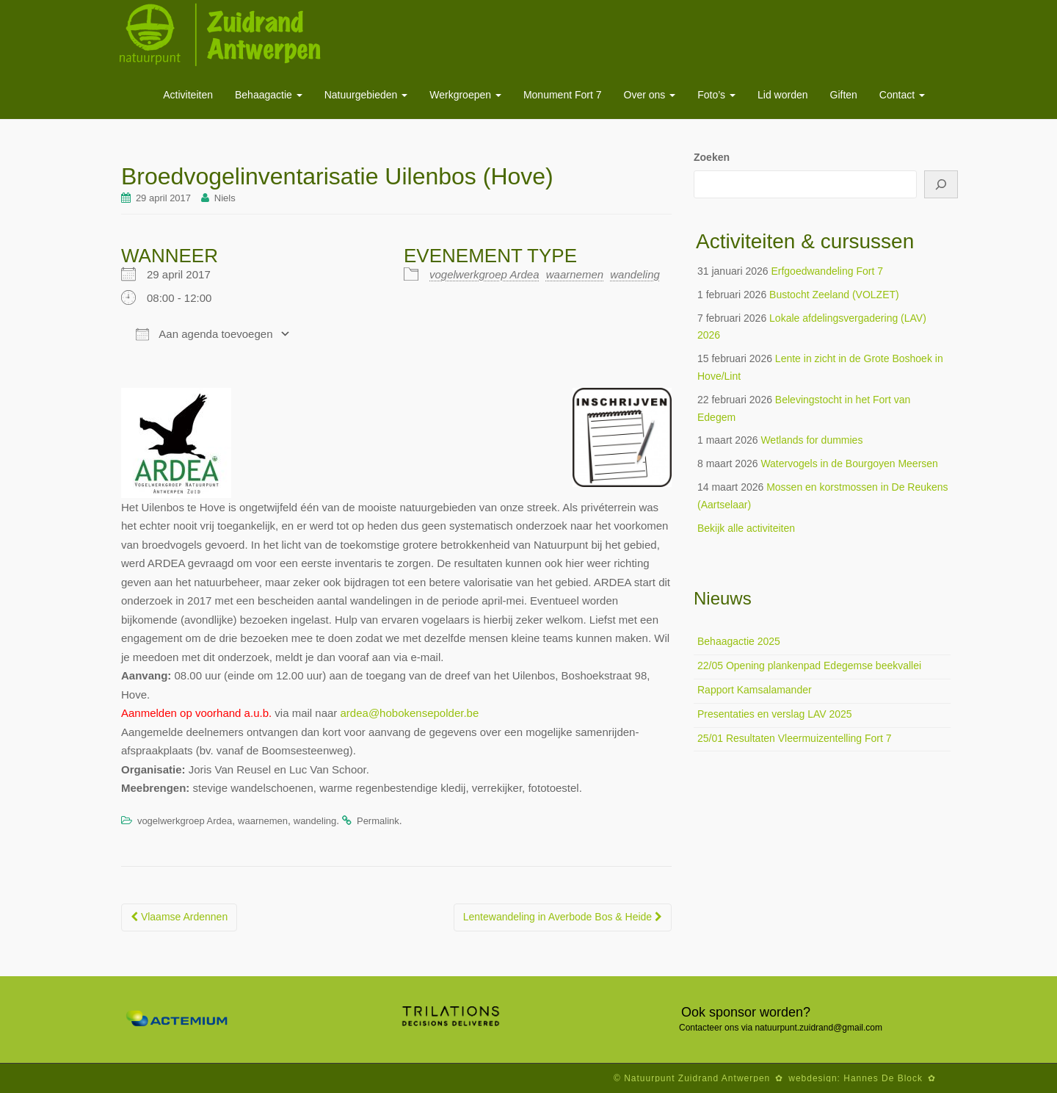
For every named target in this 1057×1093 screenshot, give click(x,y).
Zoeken (712, 157)
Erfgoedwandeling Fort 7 (827, 271)
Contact (902, 95)
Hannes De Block (883, 1078)
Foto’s (716, 95)
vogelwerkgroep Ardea (484, 274)
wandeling (635, 274)
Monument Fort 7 (562, 95)
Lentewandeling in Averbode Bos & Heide (562, 917)
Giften (843, 95)
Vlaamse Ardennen (179, 917)
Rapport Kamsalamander (754, 690)
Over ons (650, 95)
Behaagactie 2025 (738, 641)
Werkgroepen (465, 95)
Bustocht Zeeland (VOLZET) (834, 294)
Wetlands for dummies (811, 440)
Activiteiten (188, 95)
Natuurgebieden (366, 95)
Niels (225, 197)
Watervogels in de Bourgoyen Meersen (849, 463)
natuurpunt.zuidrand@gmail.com (818, 1027)
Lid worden (783, 95)
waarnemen (574, 274)
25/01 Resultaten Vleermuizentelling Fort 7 (794, 738)
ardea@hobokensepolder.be (410, 713)
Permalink (378, 820)
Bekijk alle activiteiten (746, 528)
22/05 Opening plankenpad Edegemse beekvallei (809, 665)
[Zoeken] (941, 184)
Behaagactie (268, 95)
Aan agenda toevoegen (204, 334)
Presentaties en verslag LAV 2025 (774, 714)
